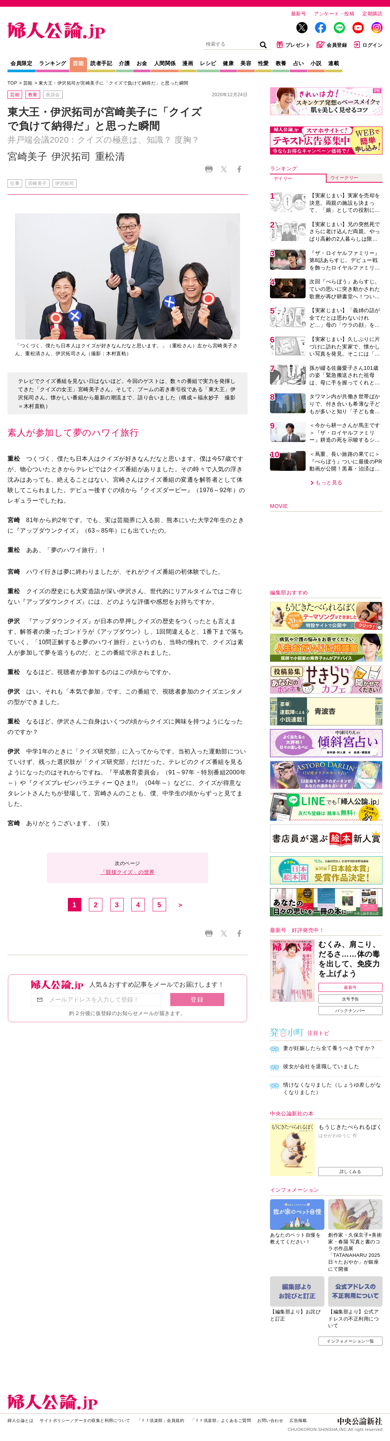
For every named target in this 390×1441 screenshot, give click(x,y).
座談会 (53, 94)
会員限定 (21, 63)
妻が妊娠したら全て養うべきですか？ (329, 1048)
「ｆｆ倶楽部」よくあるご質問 (220, 1420)
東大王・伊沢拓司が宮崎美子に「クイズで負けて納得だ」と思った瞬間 (114, 83)
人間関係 (165, 63)
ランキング (52, 63)
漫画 (187, 63)
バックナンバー (350, 1010)
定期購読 (372, 13)
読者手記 (101, 63)
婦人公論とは (20, 1420)
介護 (124, 63)
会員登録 (331, 44)
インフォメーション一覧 (350, 1341)
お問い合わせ (270, 1420)
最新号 (298, 13)
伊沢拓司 (64, 183)
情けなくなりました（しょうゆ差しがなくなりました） (332, 1088)
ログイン (367, 44)
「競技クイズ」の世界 (127, 872)
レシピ (208, 63)
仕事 (15, 183)
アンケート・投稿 (334, 13)
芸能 (78, 63)
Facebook (239, 169)
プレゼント (293, 44)
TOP (12, 83)
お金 (141, 63)
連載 (333, 63)
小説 (315, 63)
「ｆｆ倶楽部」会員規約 (160, 1420)
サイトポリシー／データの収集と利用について (85, 1420)
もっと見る (329, 482)
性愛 (263, 63)
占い (298, 63)
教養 (281, 63)
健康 (228, 63)
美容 (245, 63)
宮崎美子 (37, 183)
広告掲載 (298, 1420)
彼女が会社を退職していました (321, 1066)
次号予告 (350, 999)
